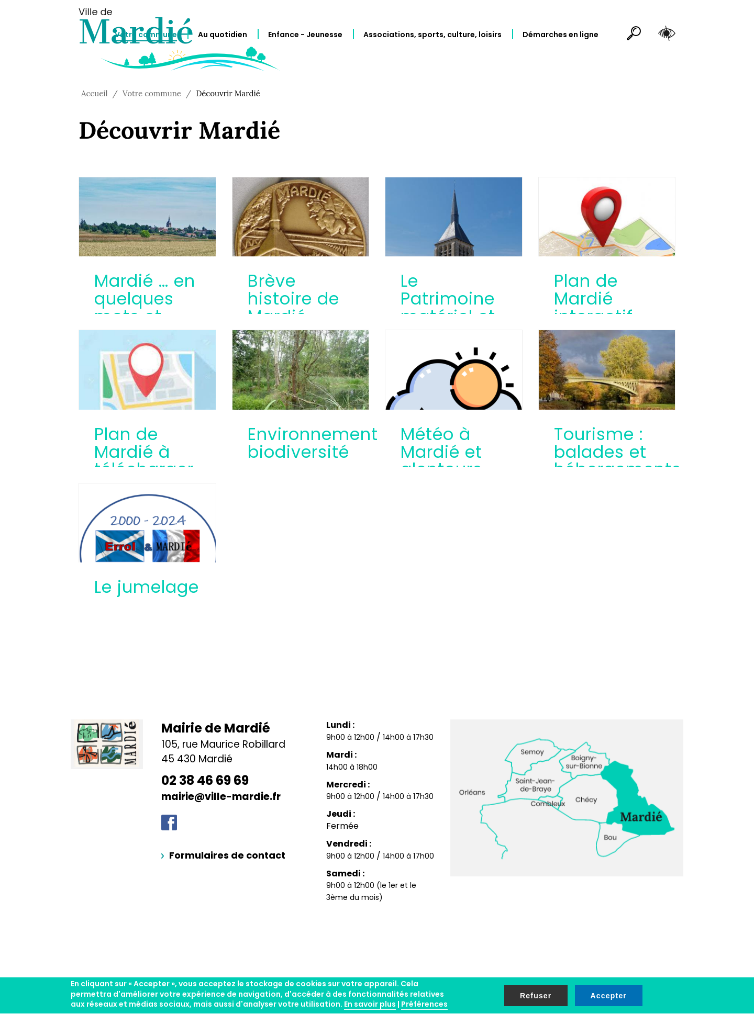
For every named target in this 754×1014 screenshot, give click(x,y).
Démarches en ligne (560, 34)
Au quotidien (222, 34)
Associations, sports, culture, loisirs (432, 34)
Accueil (94, 93)
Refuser (536, 996)
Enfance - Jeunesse (305, 34)
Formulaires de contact (227, 855)
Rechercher (629, 35)
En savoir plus (370, 1004)
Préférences (424, 1004)
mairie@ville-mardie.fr (221, 797)
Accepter (609, 996)
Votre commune (146, 34)
